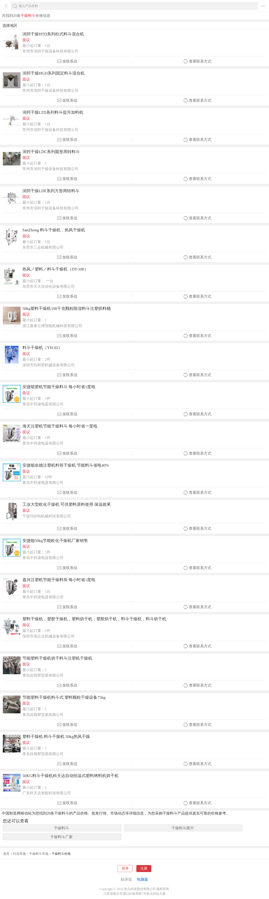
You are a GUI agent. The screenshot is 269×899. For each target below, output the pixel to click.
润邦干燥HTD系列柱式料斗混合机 (53, 34)
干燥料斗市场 (38, 854)
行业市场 (19, 854)
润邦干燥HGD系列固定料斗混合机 (53, 73)
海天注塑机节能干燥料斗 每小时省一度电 (59, 426)
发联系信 (67, 61)
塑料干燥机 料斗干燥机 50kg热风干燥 (56, 736)
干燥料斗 (61, 828)
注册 (143, 868)
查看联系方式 (197, 61)
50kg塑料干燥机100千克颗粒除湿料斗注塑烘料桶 (66, 308)
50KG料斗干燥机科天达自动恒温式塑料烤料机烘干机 (70, 775)
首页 (6, 854)
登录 (125, 868)
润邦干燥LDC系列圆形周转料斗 (51, 151)
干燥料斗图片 (182, 828)
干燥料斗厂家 (61, 837)
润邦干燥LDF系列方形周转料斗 (50, 191)
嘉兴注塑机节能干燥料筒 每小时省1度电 (58, 580)
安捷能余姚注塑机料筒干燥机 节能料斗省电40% (65, 465)
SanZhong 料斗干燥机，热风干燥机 (53, 230)
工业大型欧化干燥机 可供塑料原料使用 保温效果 (66, 504)
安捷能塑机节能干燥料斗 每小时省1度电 (58, 387)
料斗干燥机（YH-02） (42, 347)
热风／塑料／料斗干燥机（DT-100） (55, 269)
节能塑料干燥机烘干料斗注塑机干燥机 (57, 658)
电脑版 (142, 879)
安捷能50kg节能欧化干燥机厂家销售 (55, 540)
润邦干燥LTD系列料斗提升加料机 (52, 112)
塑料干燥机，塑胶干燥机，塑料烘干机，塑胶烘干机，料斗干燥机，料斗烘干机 (94, 619)
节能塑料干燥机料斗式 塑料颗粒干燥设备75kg (64, 697)
